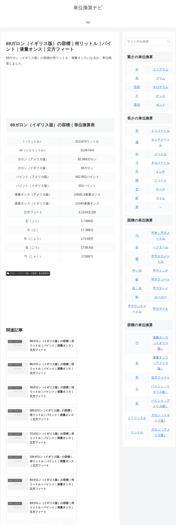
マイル (160, 198)
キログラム (160, 87)
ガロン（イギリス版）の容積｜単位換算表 (28, 273)
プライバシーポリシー (161, 514)
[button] (169, 41)
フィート (160, 180)
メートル (160, 154)
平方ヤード (160, 288)
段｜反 (137, 288)
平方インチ (160, 270)
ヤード (160, 189)
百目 (137, 87)
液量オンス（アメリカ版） (160, 363)
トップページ (138, 514)
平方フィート (160, 279)
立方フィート (160, 377)
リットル (137, 432)
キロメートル (160, 163)
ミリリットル (137, 418)
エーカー (160, 297)
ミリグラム (160, 69)
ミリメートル (160, 131)
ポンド (160, 105)
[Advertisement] (33, 92)
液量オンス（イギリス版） (160, 343)
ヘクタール (160, 247)
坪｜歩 (137, 270)
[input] (148, 41)
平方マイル (160, 309)
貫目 (137, 105)
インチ (160, 171)
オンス (160, 96)
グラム (160, 78)
